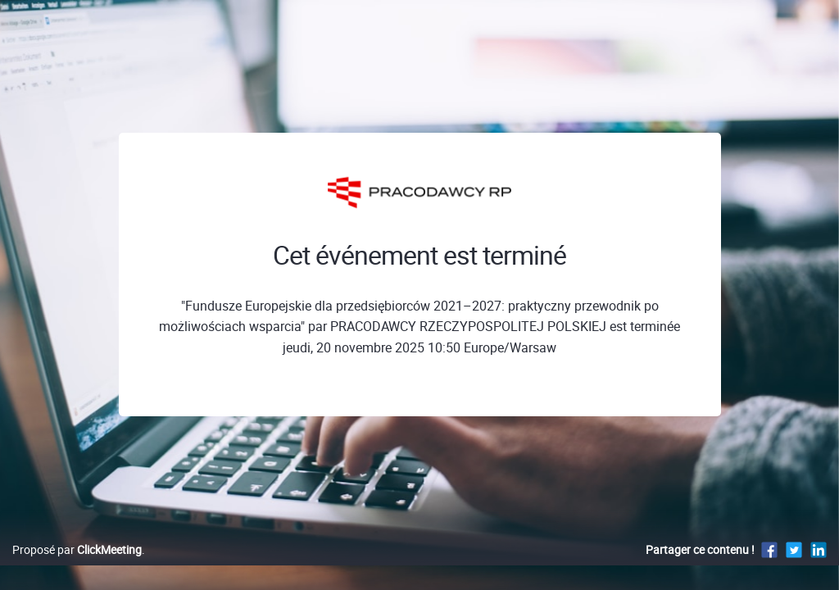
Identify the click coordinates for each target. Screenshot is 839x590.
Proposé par (77, 566)
